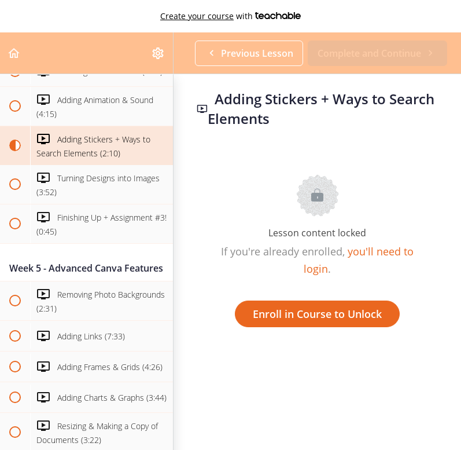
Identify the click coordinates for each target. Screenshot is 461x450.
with (230, 16)
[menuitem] (158, 53)
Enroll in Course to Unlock (317, 314)
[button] (14, 53)
